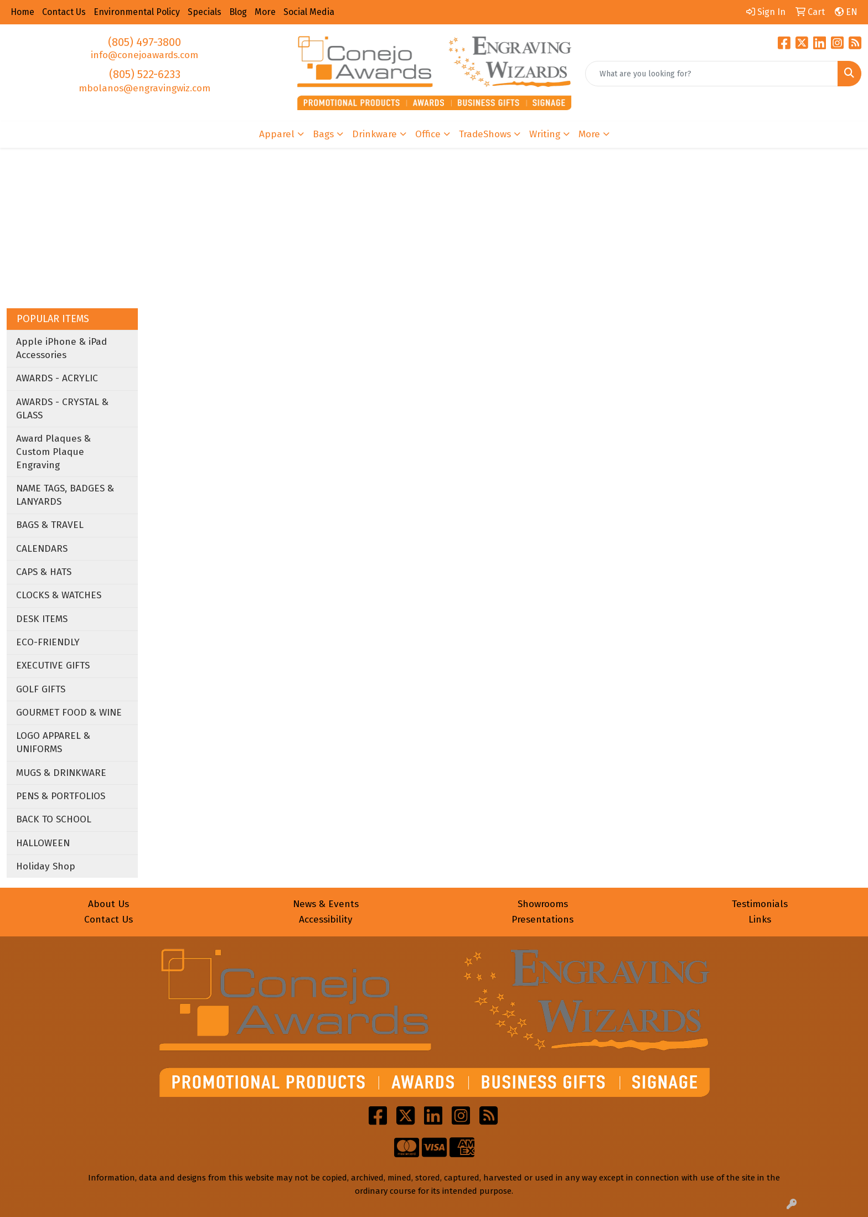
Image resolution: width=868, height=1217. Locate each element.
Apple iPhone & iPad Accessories (61, 348)
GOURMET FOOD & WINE (69, 712)
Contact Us (108, 919)
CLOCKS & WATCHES (58, 595)
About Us (108, 904)
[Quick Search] (711, 73)
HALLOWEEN (43, 843)
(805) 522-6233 (144, 74)
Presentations (543, 919)
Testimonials (760, 904)
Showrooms (543, 904)
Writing (544, 134)
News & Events (326, 904)
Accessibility (326, 919)
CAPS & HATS (43, 572)
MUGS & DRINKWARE (61, 773)
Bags (323, 134)
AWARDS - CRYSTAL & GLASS (62, 408)
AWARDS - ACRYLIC (57, 378)
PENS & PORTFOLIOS (60, 796)
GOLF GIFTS (40, 689)
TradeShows (485, 134)
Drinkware (374, 134)
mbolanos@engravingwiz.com (144, 88)
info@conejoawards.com (144, 55)
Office (428, 134)
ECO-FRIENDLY (48, 642)
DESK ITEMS (42, 619)
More (589, 134)
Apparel (276, 134)
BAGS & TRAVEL (50, 525)
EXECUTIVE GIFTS (53, 665)
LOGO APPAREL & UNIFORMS (53, 742)
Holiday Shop (45, 866)
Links (759, 919)
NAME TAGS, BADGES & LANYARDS (65, 495)
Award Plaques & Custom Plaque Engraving (53, 452)
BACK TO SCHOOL (53, 819)
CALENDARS (42, 549)
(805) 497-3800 (144, 42)
